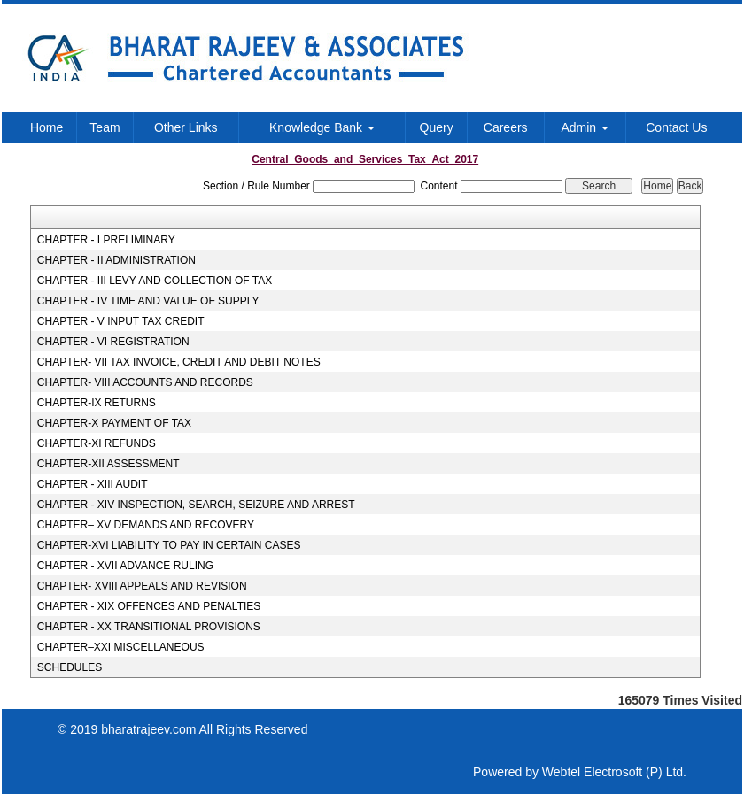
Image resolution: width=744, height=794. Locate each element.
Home (46, 127)
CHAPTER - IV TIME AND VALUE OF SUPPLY (148, 301)
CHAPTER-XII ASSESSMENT (108, 464)
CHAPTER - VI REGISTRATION (113, 341)
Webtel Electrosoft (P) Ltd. (614, 772)
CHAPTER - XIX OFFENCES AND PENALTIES (149, 606)
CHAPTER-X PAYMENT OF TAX (114, 423)
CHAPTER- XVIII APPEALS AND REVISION (142, 586)
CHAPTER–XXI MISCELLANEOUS (121, 647)
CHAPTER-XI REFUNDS (96, 443)
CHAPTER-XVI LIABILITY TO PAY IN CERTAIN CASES (169, 545)
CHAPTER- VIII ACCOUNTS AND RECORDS (145, 382)
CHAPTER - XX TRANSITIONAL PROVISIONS (148, 627)
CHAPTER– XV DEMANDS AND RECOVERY (145, 525)
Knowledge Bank (322, 127)
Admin (584, 127)
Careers (506, 127)
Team (104, 127)
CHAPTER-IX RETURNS (96, 403)
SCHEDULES (69, 667)
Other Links (186, 127)
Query (436, 127)
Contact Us (676, 127)
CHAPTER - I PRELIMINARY (106, 240)
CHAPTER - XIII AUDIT (92, 484)
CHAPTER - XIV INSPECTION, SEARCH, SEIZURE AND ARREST (196, 504)
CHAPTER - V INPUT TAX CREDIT (121, 321)
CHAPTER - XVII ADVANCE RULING (125, 565)
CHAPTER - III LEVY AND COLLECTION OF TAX (154, 280)
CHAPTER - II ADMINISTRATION (116, 260)
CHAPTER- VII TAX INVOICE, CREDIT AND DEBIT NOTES (179, 362)
